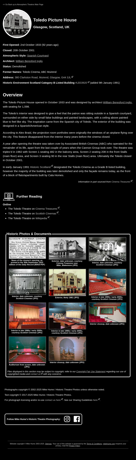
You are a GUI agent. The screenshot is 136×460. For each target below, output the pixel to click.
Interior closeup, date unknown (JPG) (107, 323)
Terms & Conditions (94, 444)
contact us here (53, 400)
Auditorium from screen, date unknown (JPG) (27, 364)
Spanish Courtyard (38, 55)
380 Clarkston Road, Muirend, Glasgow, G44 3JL (43, 77)
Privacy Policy (74, 446)
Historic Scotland (40, 167)
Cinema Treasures (121, 181)
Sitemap (48, 444)
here (95, 400)
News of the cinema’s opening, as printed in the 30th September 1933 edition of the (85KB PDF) (27, 261)
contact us (35, 374)
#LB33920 (81, 82)
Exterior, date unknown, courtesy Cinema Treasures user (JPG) (67, 262)
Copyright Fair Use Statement (91, 371)
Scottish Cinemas (46, 213)
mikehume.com (109, 444)
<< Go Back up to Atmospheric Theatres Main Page (23, 4)
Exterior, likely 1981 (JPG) (67, 296)
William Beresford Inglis (29, 61)
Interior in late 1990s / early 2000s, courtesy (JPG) (107, 297)
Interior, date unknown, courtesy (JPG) (107, 262)
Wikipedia (41, 218)
